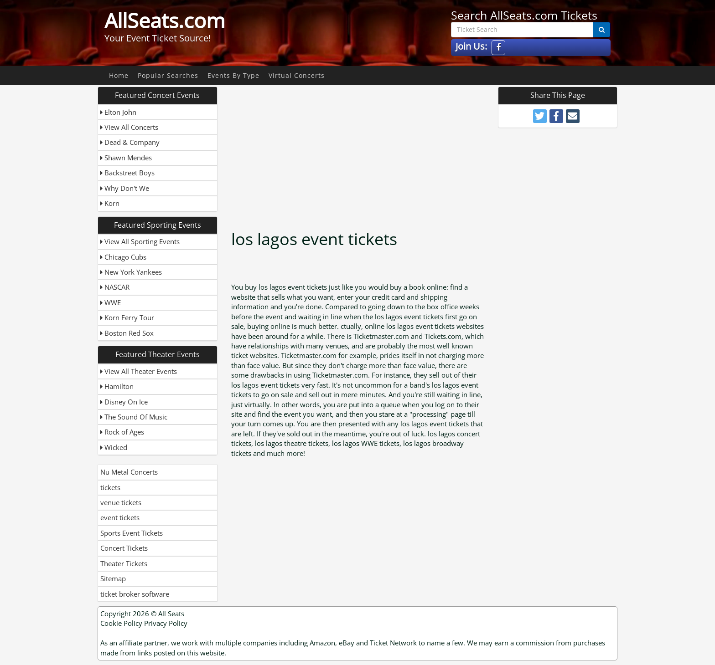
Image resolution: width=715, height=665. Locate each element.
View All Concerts (129, 127)
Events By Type (233, 75)
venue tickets (120, 502)
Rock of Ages (122, 431)
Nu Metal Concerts (129, 471)
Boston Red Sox (127, 333)
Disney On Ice (124, 401)
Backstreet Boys (127, 172)
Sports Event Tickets (131, 532)
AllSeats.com (164, 20)
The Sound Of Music (133, 416)
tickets (110, 487)
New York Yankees (131, 271)
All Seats (171, 613)
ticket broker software (134, 593)
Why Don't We (124, 188)
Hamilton (117, 386)
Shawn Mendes (126, 157)
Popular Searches (168, 75)
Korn (109, 203)
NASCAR (115, 287)
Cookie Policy (121, 623)
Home (119, 75)
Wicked (113, 447)
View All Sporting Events (140, 241)
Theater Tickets (123, 563)
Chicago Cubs (123, 256)
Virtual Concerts (297, 75)
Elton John (118, 112)
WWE (110, 302)
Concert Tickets (124, 547)
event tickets (120, 517)
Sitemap (113, 578)
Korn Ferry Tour (127, 317)
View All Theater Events (138, 371)
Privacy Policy (165, 623)
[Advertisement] (359, 150)
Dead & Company (130, 142)
